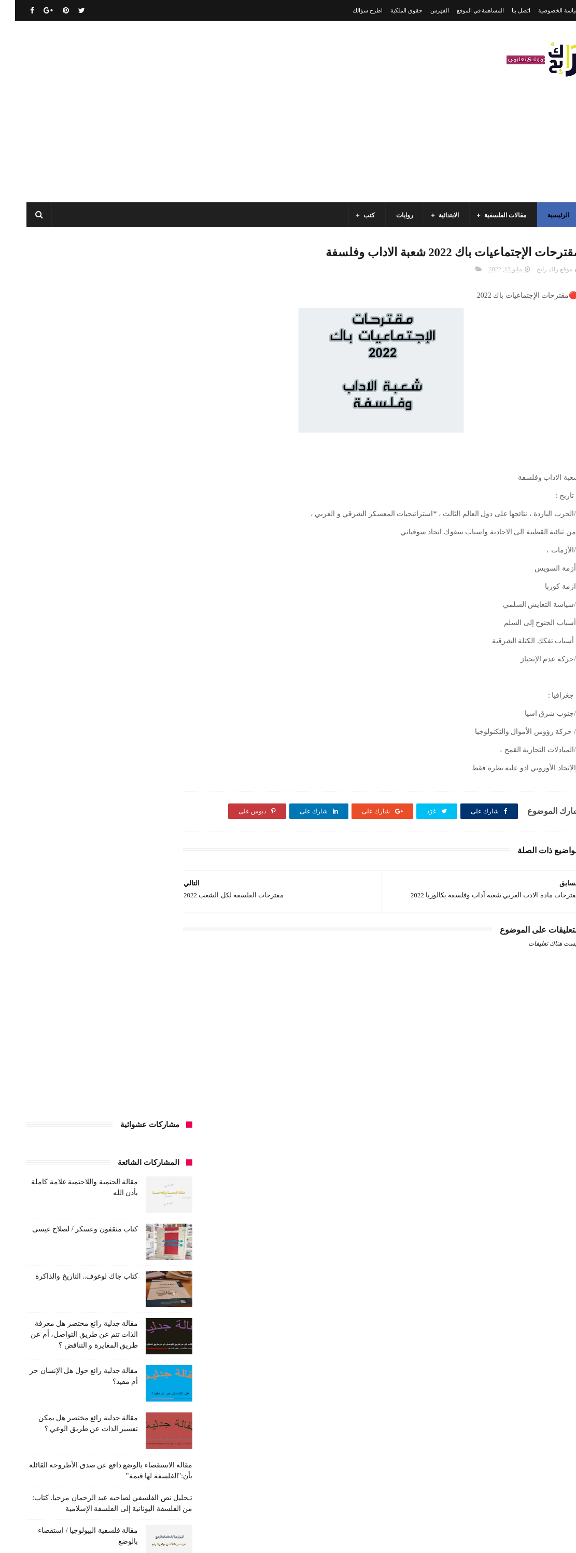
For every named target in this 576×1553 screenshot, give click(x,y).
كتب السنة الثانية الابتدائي (62, 1046)
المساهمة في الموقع (465, 10)
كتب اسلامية (95, 1007)
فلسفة (52, 988)
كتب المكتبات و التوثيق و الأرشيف (128, 1103)
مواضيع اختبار (68, 1199)
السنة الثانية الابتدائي (145, 854)
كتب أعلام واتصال (42, 1007)
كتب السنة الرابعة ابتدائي (57, 1065)
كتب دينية (120, 1123)
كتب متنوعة (157, 1142)
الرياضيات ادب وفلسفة (142, 816)
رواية (78, 950)
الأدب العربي (155, 796)
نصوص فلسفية (152, 1238)
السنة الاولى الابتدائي (72, 816)
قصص (164, 1007)
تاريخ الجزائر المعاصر (50, 912)
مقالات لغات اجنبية (82, 1180)
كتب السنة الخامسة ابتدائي (137, 1065)
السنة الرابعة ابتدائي (76, 873)
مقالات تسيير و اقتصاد (78, 1161)
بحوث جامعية (155, 912)
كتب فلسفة (79, 1123)
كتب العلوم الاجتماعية (144, 1084)
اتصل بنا (506, 10)
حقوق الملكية (391, 10)
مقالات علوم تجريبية (146, 1180)
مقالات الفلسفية (490, 215)
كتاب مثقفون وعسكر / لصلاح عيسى (70, 355)
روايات (389, 215)
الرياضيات (79, 796)
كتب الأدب (158, 1027)
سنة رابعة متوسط (90, 969)
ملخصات (110, 1199)
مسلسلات (80, 1142)
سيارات (44, 969)
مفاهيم (44, 1142)
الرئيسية (543, 215)
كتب (354, 215)
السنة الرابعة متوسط (145, 892)
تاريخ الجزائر (108, 912)
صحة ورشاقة (155, 988)
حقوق (106, 950)
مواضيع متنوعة (153, 1219)
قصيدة (133, 1007)
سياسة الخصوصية (544, 10)
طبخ (118, 988)
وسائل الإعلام (102, 1238)
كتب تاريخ (159, 1123)
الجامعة (115, 796)
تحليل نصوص (55, 931)
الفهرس (424, 10)
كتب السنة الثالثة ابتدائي (140, 1046)
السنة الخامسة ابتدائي (144, 873)
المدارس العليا (85, 892)
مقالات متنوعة (153, 1199)
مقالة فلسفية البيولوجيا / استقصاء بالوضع (73, 1481)
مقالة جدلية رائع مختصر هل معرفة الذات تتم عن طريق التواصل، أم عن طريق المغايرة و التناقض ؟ (69, 461)
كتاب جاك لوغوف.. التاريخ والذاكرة (71, 403)
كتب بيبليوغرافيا (49, 1103)
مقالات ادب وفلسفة (146, 1161)
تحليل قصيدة (102, 931)
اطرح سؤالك (353, 10)
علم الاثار (87, 988)
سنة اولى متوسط (149, 969)
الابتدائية (434, 215)
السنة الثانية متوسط (79, 854)
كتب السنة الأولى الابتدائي (98, 1027)
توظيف (136, 950)
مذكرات (117, 1142)
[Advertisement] (200, 111)
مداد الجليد (390, 1537)
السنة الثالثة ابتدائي (147, 835)
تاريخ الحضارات (152, 931)
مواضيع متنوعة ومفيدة (93, 1219)
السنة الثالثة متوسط (82, 835)
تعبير (165, 950)
